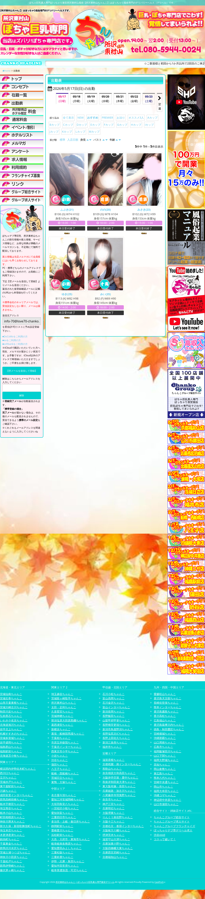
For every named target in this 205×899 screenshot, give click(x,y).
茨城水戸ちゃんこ (11, 782)
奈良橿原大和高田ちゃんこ (119, 773)
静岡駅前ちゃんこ (62, 826)
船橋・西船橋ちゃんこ (65, 773)
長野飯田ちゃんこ (113, 716)
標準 (62, 139)
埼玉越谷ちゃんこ (62, 694)
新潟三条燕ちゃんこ (114, 742)
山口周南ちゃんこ (165, 742)
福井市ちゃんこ (112, 747)
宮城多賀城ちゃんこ (12, 738)
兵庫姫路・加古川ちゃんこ (119, 791)
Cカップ (68, 125)
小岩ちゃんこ (59, 756)
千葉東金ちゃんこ (11, 843)
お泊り (121, 117)
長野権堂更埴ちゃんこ (116, 725)
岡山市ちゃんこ (163, 786)
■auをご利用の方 (11, 340)
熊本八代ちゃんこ (165, 778)
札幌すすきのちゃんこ (14, 733)
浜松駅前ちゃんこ (62, 835)
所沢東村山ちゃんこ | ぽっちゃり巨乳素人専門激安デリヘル (85, 881)
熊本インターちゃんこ (167, 707)
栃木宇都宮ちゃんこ (12, 804)
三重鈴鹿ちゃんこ (62, 857)
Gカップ (122, 125)
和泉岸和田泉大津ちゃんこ (119, 782)
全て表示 (68, 117)
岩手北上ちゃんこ (11, 729)
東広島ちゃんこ (163, 773)
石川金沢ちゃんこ (113, 702)
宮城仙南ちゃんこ (11, 694)
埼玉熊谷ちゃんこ (11, 808)
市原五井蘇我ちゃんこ (65, 742)
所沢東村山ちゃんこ (63, 702)
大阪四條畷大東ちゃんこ (117, 848)
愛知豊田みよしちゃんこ (66, 848)
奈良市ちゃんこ (112, 799)
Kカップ (67, 131)
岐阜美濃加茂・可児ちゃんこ (69, 870)
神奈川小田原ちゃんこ (14, 857)
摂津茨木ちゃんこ (113, 835)
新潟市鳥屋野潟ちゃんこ (117, 729)
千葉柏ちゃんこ (61, 738)
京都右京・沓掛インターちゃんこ (123, 826)
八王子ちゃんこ (61, 769)
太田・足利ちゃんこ (63, 707)
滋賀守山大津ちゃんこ (116, 839)
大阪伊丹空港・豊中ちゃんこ (120, 777)
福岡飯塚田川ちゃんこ (167, 751)
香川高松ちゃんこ (165, 716)
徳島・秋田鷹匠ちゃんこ (169, 729)
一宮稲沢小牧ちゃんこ (65, 808)
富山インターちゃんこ (116, 707)
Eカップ (95, 125)
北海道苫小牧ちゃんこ (14, 756)
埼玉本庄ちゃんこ (11, 830)
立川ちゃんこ (8, 777)
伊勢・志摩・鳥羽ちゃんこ (67, 861)
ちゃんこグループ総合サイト (172, 817)
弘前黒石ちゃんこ (11, 716)
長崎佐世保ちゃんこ (166, 702)
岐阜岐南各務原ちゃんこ (66, 843)
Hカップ (136, 125)
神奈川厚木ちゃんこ (12, 821)
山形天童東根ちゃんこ (14, 702)
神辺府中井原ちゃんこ (167, 800)
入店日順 (72, 139)
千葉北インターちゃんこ (66, 747)
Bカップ (54, 125)
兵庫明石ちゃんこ (113, 808)
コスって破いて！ (165, 839)
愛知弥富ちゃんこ (62, 813)
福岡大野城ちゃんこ (166, 760)
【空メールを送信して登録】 (21, 370)
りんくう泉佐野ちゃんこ (117, 817)
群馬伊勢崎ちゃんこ (12, 865)
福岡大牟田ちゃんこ (166, 791)
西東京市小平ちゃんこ (65, 751)
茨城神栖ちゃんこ (62, 716)
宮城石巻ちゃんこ (11, 698)
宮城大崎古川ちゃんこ (14, 707)
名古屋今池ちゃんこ (63, 795)
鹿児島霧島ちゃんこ (166, 711)
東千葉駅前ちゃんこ (12, 786)
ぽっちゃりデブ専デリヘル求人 (173, 830)
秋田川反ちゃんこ (11, 711)
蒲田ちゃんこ (59, 764)
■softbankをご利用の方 (15, 344)
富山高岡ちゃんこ (113, 698)
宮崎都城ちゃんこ (165, 733)
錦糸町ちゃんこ (9, 839)
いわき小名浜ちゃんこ (14, 720)
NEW (80, 117)
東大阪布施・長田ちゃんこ (119, 786)
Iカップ (149, 125)
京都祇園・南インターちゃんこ (121, 764)
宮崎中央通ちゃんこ (166, 782)
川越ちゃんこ (8, 791)
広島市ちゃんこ (163, 747)
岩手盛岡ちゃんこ (11, 742)
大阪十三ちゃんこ (113, 821)
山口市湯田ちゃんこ (166, 804)
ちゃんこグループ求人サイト (172, 821)
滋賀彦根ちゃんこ (113, 760)
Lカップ (80, 131)
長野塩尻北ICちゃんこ (116, 733)
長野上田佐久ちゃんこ (116, 738)
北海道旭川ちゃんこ (12, 725)
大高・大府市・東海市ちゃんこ (70, 839)
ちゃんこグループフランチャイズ (174, 826)
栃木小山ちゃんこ (11, 813)
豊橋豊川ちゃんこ (62, 830)
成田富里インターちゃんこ (16, 795)
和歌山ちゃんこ (112, 769)
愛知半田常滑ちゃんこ (65, 865)
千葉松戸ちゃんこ (11, 861)
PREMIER (107, 117)
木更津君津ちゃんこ (12, 835)
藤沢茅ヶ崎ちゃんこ (12, 870)
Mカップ (94, 131)
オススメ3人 (136, 117)
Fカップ (109, 125)
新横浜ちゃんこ (61, 729)
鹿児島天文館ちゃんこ (167, 698)
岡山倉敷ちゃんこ (165, 769)
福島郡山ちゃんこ (11, 747)
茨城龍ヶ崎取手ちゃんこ (66, 698)
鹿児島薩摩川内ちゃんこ (169, 725)
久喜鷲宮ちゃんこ (62, 711)
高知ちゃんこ (162, 764)
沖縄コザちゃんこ (165, 795)
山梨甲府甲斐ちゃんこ (116, 720)
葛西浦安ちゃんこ (62, 725)
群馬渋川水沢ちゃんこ (14, 848)
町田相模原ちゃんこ (12, 817)
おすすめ (92, 117)
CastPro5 (159, 881)
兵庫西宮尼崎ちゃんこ (116, 852)
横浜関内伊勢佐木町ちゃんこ (18, 769)
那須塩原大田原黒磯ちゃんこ (69, 720)
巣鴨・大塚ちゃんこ (63, 782)
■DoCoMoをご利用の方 (15, 336)
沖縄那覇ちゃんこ (165, 738)
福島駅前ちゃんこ (11, 751)
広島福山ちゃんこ (165, 720)
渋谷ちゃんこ (59, 760)
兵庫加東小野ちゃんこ (116, 843)
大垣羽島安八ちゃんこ (65, 804)
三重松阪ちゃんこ (62, 852)
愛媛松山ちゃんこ (165, 694)
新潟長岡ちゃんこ (113, 711)
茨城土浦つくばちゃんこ (15, 852)
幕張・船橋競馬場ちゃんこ (67, 733)
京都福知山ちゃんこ (114, 857)
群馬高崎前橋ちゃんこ (14, 799)
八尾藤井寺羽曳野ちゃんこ (119, 795)
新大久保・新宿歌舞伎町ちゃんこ (20, 826)
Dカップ (82, 125)
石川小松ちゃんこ (113, 694)
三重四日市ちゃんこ (63, 817)
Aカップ (152, 117)
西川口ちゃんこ (9, 773)
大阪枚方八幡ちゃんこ (116, 830)
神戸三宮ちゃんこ (113, 804)
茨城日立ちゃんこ (62, 778)
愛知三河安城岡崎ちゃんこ (67, 799)
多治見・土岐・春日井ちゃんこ (70, 821)
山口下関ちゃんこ (165, 756)
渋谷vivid (159, 835)
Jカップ (54, 131)
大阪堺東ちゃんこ (113, 813)
